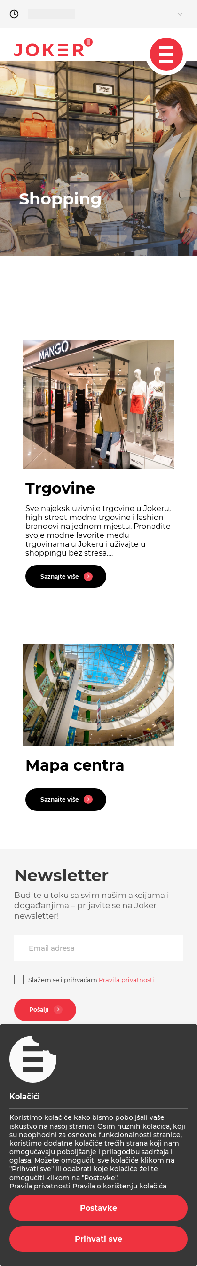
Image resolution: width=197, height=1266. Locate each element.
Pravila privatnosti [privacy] (126, 979)
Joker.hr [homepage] (53, 47)
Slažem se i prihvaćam (91, 979)
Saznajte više (67, 576)
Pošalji (47, 1009)
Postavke (98, 1207)
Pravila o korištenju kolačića (119, 1186)
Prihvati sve (98, 1239)
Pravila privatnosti (40, 1186)
